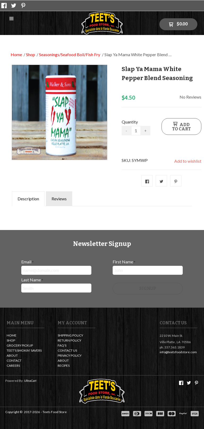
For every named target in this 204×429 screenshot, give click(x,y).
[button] (11, 19)
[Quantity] (136, 130)
